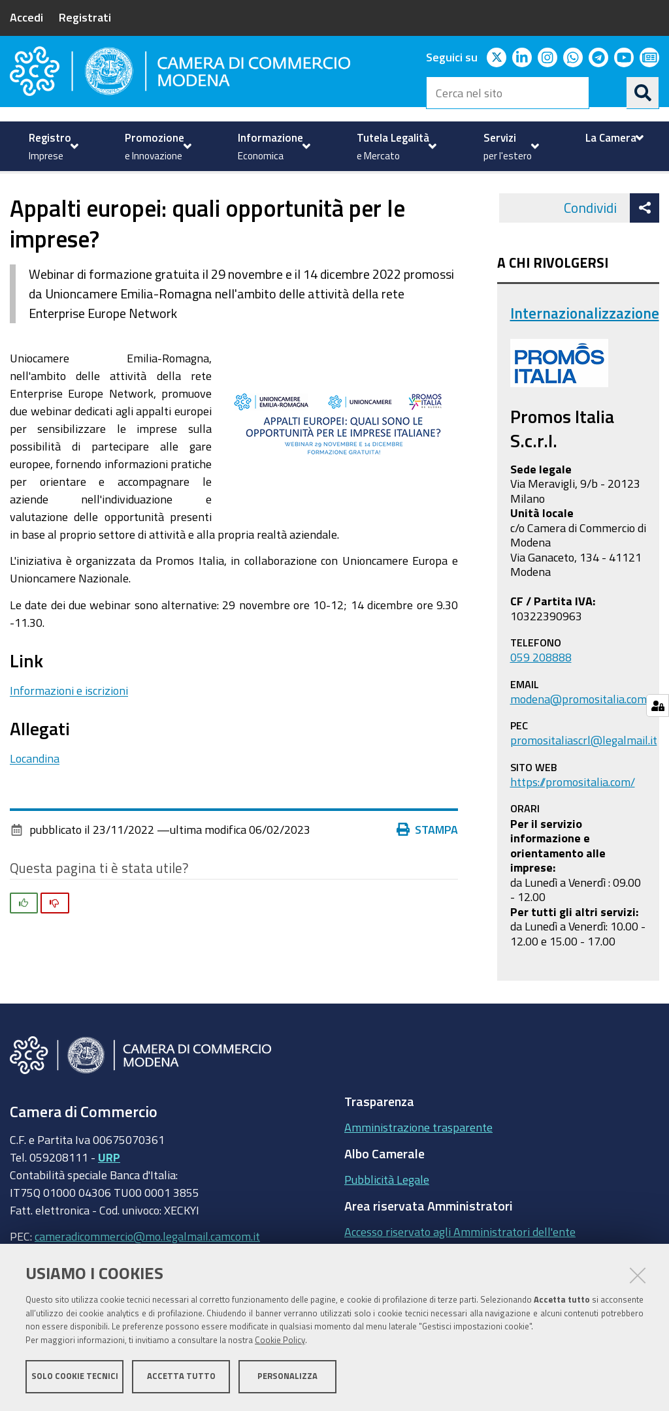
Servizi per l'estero (80, 202)
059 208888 (541, 701)
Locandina (34, 802)
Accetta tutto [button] (181, 1376)
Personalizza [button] (287, 1376)
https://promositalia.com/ (572, 825)
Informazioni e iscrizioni (69, 734)
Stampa (427, 874)
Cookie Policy (280, 1341)
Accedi (26, 17)
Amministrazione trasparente (418, 1171)
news (277, 202)
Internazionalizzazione (195, 202)
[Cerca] (643, 92)
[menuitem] (52, 146)
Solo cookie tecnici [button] (74, 1376)
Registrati (85, 17)
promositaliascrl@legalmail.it (583, 784)
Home (18, 202)
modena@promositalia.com (578, 742)
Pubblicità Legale (386, 1223)
